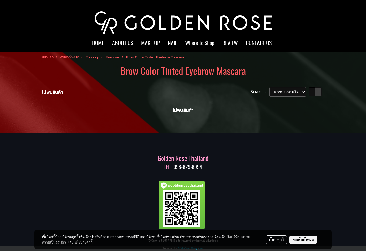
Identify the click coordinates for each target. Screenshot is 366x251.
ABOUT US (122, 43)
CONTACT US (259, 43)
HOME (98, 43)
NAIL (172, 43)
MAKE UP (150, 43)
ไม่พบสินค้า (52, 92)
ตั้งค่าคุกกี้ (276, 239)
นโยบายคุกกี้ (84, 242)
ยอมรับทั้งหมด (303, 239)
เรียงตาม (259, 91)
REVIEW (230, 43)
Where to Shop (200, 43)
